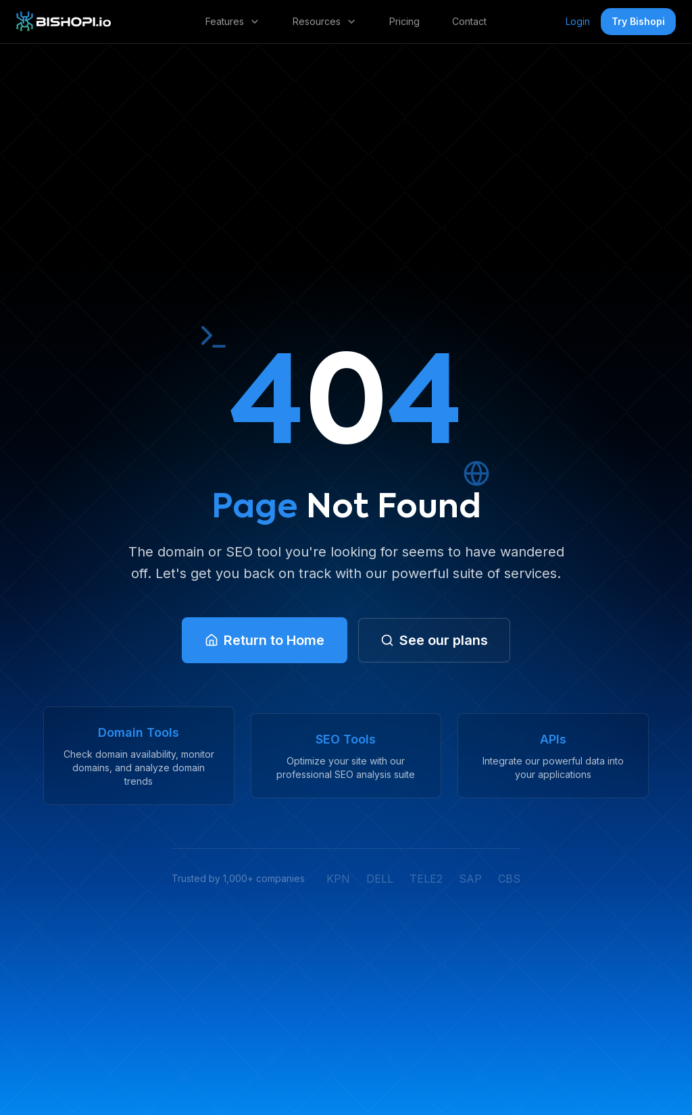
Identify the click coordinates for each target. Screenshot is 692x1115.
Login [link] (578, 21)
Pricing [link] (404, 21)
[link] (63, 21)
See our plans (434, 640)
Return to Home (264, 640)
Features (232, 21)
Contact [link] (469, 21)
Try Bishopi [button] (638, 21)
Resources (325, 21)
